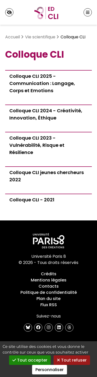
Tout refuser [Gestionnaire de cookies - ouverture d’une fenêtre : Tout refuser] (72, 360)
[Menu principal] (88, 12)
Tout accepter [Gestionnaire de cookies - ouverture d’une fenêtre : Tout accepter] (29, 360)
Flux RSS (48, 305)
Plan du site (48, 299)
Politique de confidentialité (48, 292)
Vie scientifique (40, 37)
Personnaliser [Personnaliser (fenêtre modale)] (49, 370)
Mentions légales (48, 280)
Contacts (49, 286)
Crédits (48, 274)
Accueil (12, 37)
